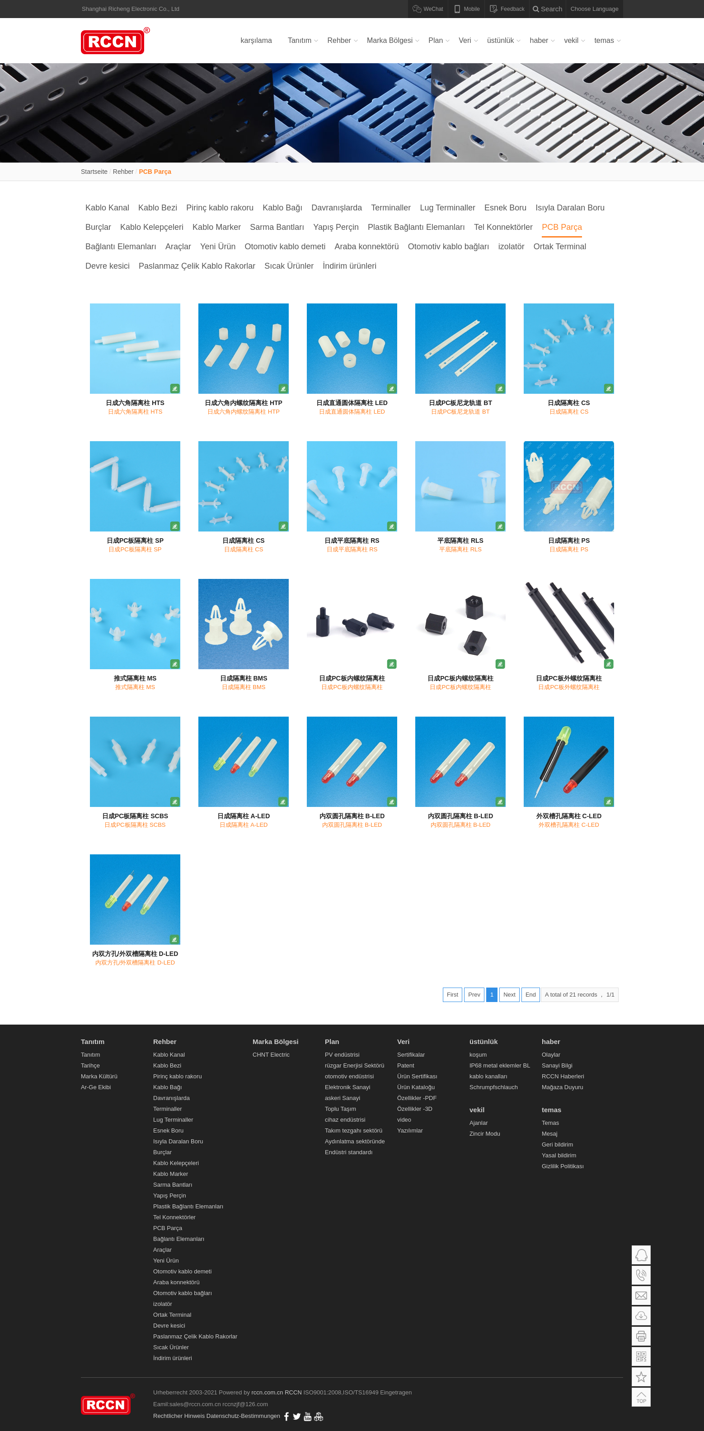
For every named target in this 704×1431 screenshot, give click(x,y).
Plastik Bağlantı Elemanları (416, 227)
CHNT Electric (271, 1054)
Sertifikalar (411, 1054)
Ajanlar (478, 1122)
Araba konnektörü (367, 246)
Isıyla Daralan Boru (570, 207)
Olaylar (551, 1054)
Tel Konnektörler (503, 227)
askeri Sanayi (342, 1098)
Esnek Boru (505, 207)
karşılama (256, 40)
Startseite (94, 171)
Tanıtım (299, 40)
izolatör (511, 246)
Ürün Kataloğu (416, 1087)
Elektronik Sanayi (347, 1087)
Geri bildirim (557, 1144)
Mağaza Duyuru (562, 1087)
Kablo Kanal (107, 207)
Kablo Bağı (282, 207)
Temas (550, 1122)
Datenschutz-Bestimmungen (243, 1415)
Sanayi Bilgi (557, 1065)
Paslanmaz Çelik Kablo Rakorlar (197, 265)
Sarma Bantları (277, 227)
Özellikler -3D (414, 1108)
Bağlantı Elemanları (120, 246)
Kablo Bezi (157, 207)
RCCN (293, 1392)
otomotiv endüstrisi (349, 1076)
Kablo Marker (216, 227)
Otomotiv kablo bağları (448, 246)
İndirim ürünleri (349, 265)
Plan (435, 40)
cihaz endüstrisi (345, 1119)
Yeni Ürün (217, 246)
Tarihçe (90, 1065)
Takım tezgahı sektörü (353, 1130)
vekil (571, 40)
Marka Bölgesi (390, 40)
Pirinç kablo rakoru (219, 207)
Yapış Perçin (336, 227)
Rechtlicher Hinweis (179, 1415)
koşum (478, 1054)
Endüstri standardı (349, 1152)
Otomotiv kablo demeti (285, 246)
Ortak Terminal (560, 246)
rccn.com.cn (267, 1392)
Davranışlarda (336, 207)
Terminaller (391, 207)
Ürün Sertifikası (417, 1076)
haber (539, 40)
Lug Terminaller (447, 207)
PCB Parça (155, 171)
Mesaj (550, 1133)
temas (604, 40)
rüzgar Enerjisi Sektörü (355, 1065)
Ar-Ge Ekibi (96, 1087)
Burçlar (98, 227)
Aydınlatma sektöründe (355, 1141)
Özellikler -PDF (416, 1098)
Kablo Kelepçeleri (151, 227)
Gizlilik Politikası (563, 1166)
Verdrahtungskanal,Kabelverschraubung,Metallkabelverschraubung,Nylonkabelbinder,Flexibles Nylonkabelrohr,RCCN (117, 40)
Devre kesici (107, 265)
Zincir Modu (484, 1133)
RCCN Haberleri (563, 1076)
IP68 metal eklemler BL (499, 1065)
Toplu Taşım (340, 1108)
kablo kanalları (488, 1076)
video (404, 1119)
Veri (465, 40)
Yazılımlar (410, 1130)
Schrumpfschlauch (493, 1087)
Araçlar (178, 246)
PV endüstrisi (342, 1054)
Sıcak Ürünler (289, 265)
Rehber (339, 40)
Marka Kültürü (99, 1076)
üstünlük (500, 40)
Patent (405, 1065)
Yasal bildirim (559, 1155)
